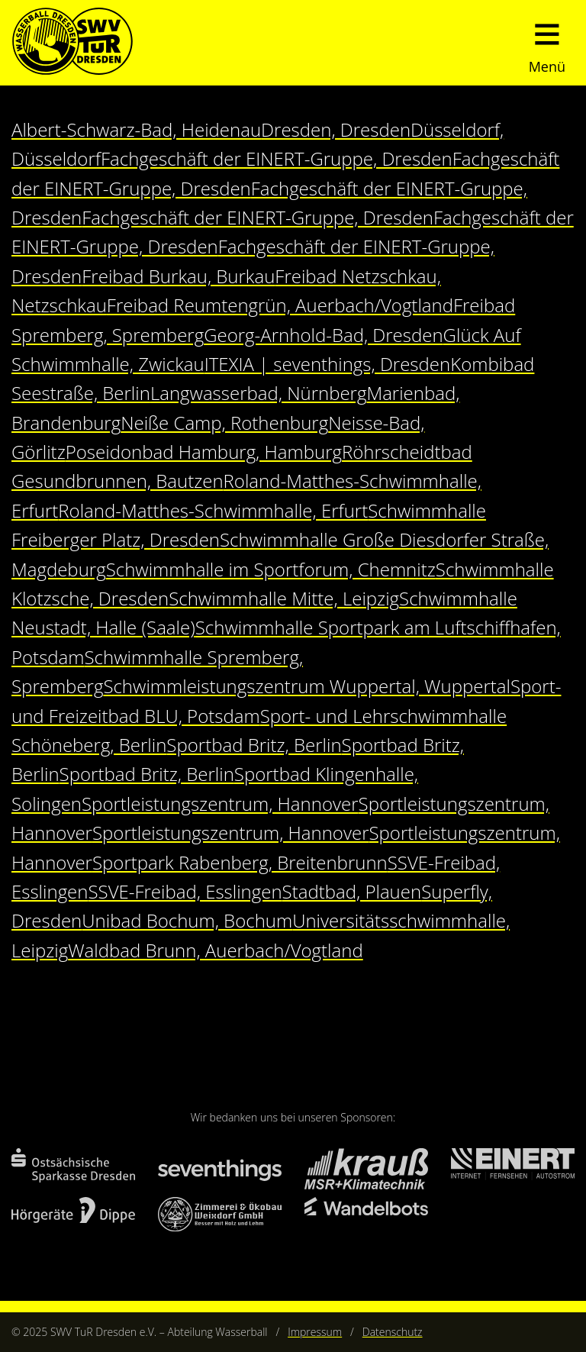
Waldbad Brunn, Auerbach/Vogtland (215, 950)
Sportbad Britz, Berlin (253, 744)
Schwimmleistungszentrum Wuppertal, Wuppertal (306, 686)
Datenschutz (392, 1332)
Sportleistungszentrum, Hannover (220, 803)
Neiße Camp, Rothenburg (224, 422)
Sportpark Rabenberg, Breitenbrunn (240, 862)
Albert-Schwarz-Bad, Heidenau (136, 129)
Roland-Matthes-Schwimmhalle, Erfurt (213, 510)
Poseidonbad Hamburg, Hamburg (204, 451)
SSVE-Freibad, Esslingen (185, 891)
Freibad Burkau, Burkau (178, 276)
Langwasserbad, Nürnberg (258, 392)
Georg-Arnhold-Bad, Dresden (323, 334)
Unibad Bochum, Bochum (187, 920)
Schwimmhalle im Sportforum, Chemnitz (271, 569)
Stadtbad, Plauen (352, 891)
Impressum (315, 1332)
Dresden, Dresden (336, 129)
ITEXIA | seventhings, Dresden (327, 363)
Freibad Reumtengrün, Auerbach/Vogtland (280, 305)
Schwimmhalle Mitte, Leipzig (284, 598)
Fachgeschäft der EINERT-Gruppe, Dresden (276, 158)
